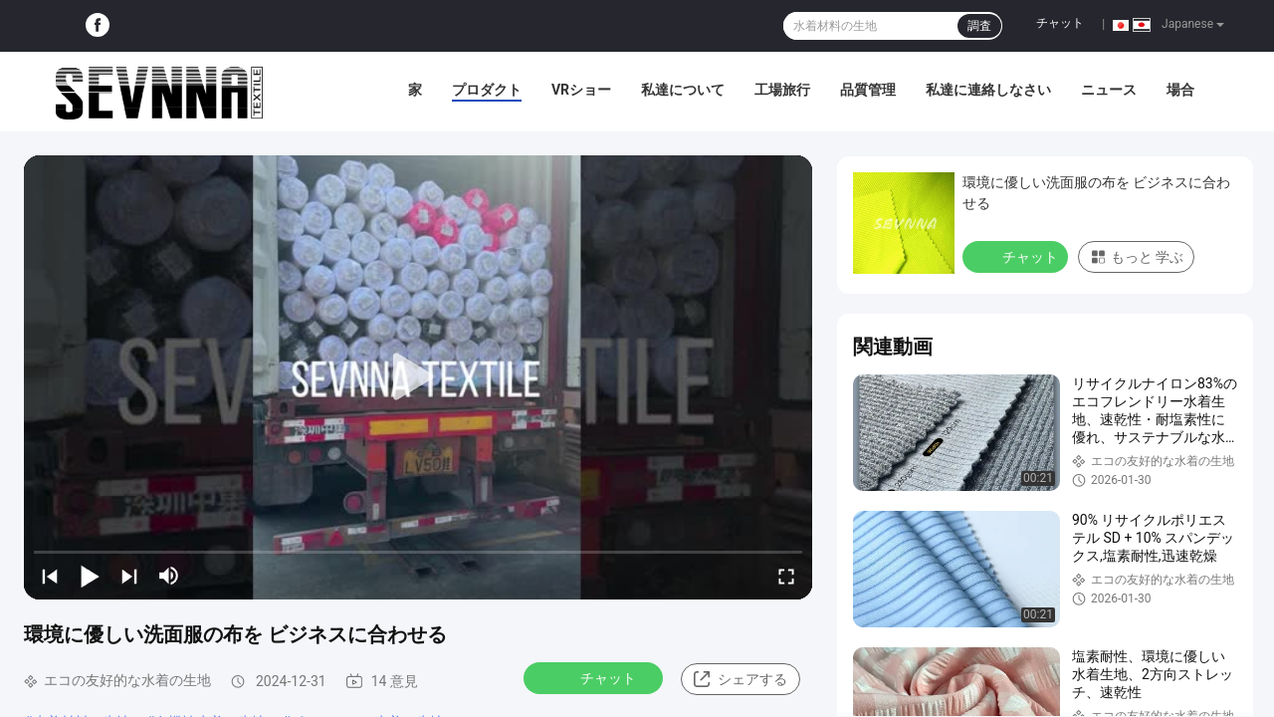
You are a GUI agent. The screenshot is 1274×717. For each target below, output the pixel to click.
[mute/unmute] (169, 576)
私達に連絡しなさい (988, 90)
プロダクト (487, 90)
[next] (129, 576)
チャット (1060, 23)
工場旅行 (782, 90)
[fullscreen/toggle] (786, 576)
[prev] (50, 576)
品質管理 (868, 90)
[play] (418, 377)
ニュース (1109, 90)
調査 (979, 26)
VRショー (581, 90)
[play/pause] (89, 576)
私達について (683, 90)
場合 (1180, 90)
